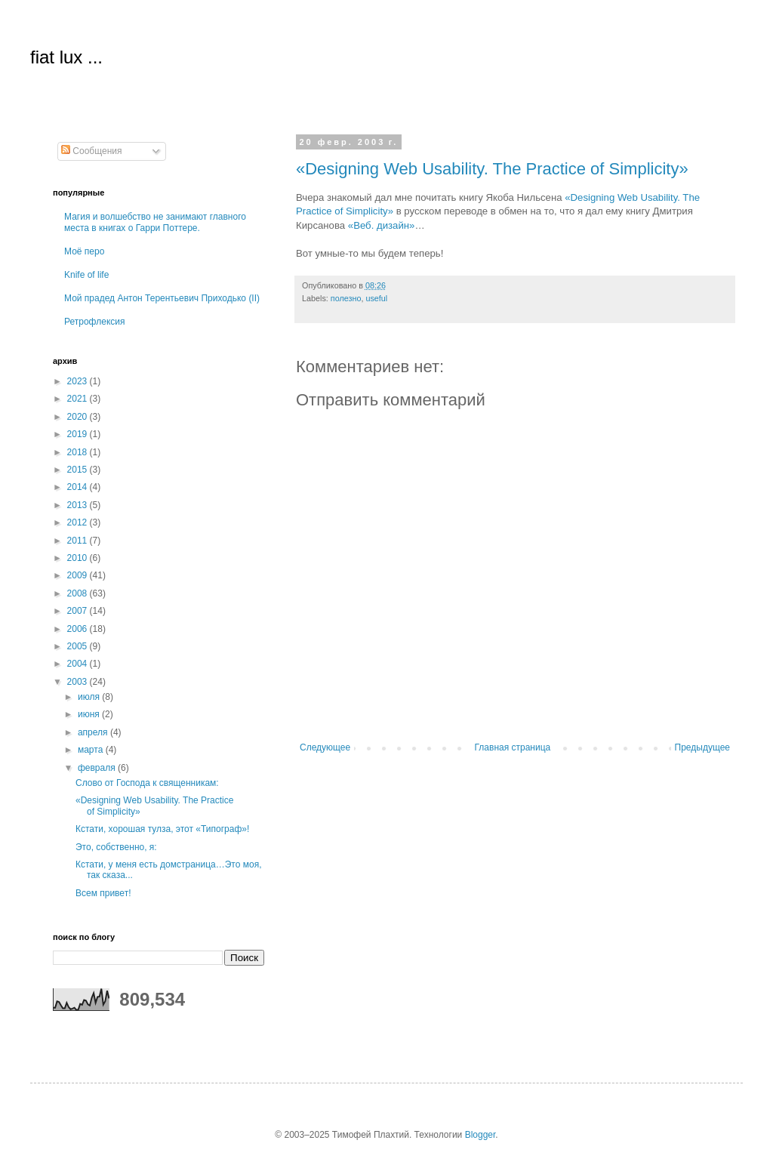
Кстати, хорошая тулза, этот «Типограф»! (162, 829)
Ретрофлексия (94, 321)
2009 (78, 575)
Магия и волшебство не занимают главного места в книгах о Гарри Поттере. (155, 222)
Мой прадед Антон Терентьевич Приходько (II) (162, 298)
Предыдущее (702, 747)
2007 (78, 611)
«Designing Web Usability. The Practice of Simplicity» (492, 168)
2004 (78, 663)
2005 (78, 646)
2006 (78, 629)
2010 (78, 558)
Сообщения (91, 151)
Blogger (480, 1134)
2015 (78, 469)
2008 (78, 593)
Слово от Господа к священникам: (147, 783)
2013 (78, 505)
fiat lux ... (66, 57)
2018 (78, 452)
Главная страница (513, 747)
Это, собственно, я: (116, 847)
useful (376, 298)
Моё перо (84, 251)
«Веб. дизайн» (381, 225)
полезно (346, 298)
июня (90, 714)
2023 (78, 381)
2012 (78, 522)
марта (92, 749)
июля (90, 697)
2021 (78, 398)
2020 (78, 416)
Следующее (325, 747)
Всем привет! (103, 893)
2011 (78, 540)
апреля (94, 732)
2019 (78, 434)
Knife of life (86, 275)
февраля (98, 768)
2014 (78, 487)
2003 (78, 681)
